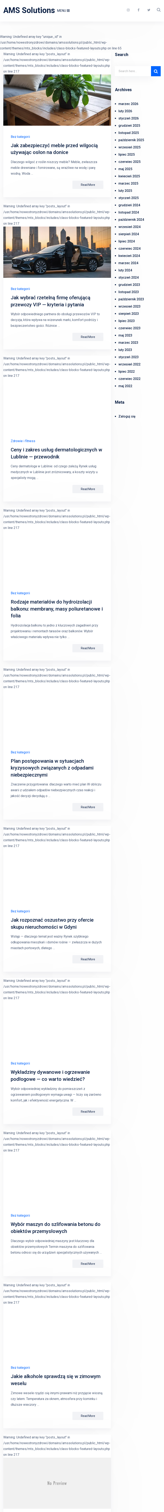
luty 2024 (125, 270)
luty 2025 (125, 191)
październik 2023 (131, 299)
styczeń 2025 (128, 198)
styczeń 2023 (128, 357)
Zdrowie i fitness (23, 441)
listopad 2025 (128, 133)
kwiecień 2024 (129, 256)
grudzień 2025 (129, 126)
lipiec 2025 (126, 154)
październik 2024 (131, 220)
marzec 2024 (128, 263)
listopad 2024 (128, 212)
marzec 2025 (128, 183)
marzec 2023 (128, 343)
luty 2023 (125, 350)
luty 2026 (125, 111)
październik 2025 (131, 140)
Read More (88, 184)
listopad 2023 (128, 292)
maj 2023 (125, 335)
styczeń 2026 (128, 118)
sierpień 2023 (128, 314)
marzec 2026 (128, 104)
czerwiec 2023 (129, 328)
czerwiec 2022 (129, 379)
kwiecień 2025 (129, 176)
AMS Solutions (29, 10)
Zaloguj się (127, 416)
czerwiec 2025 (129, 162)
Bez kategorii (20, 137)
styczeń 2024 (128, 277)
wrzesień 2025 (129, 147)
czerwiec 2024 (129, 249)
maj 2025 (125, 169)
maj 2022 (125, 386)
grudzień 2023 (129, 285)
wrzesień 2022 (129, 364)
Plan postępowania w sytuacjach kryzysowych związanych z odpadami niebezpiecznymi (52, 768)
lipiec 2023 (126, 321)
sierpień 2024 (128, 234)
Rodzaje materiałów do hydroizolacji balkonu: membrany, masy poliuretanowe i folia (57, 609)
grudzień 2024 (129, 205)
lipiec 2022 (126, 372)
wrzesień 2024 (129, 227)
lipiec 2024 (126, 241)
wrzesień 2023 (129, 306)
